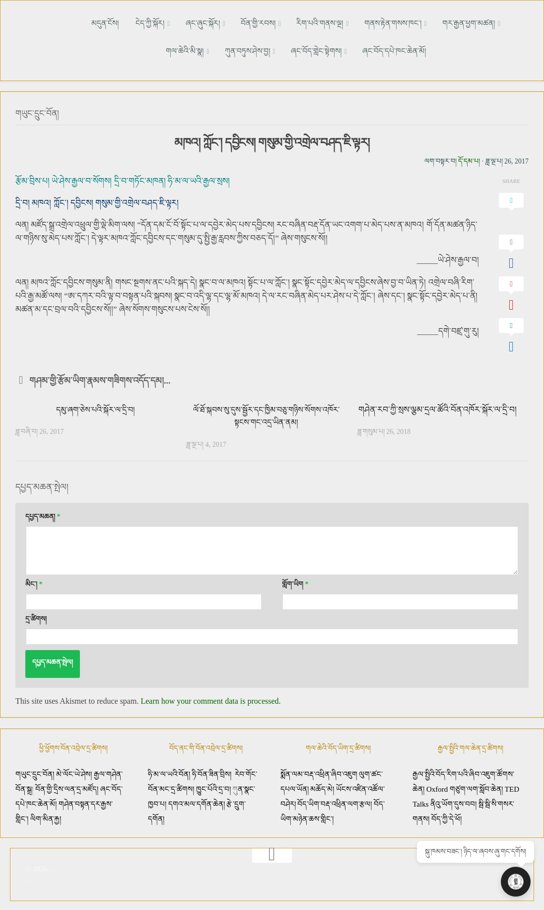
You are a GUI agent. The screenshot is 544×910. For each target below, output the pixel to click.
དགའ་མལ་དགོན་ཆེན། (196, 802)
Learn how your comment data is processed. (210, 699)
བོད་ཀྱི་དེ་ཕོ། (446, 817)
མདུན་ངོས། (97, 22)
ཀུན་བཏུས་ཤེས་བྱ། (225, 50)
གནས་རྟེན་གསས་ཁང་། (354, 22)
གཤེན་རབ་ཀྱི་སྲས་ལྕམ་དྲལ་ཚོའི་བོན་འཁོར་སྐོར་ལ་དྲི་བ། (437, 408)
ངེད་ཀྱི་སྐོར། (134, 22)
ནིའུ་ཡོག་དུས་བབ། (453, 802)
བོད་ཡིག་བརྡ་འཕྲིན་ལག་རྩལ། (334, 802)
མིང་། (34, 582)
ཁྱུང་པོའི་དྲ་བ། (213, 787)
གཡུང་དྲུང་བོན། (41, 111)
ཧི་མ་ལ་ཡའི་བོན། (170, 772)
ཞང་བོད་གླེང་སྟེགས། (288, 50)
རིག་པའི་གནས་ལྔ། (285, 22)
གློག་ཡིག (295, 582)
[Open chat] (519, 885)
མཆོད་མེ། (322, 787)
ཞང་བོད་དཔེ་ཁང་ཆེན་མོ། (360, 50)
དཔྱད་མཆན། (43, 514)
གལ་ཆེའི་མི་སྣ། (484, 22)
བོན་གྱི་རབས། (229, 22)
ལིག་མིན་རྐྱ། (45, 817)
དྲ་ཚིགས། (36, 617)
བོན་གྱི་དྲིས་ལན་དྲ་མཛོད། (67, 787)
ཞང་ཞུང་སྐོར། (180, 22)
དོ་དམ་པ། (469, 159)
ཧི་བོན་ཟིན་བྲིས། (211, 772)
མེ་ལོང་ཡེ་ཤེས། (75, 772)
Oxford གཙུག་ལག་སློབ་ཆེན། (465, 787)
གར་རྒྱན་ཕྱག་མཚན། (424, 22)
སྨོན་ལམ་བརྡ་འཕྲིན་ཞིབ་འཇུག (318, 772)
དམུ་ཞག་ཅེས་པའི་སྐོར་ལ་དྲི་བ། (95, 408)
